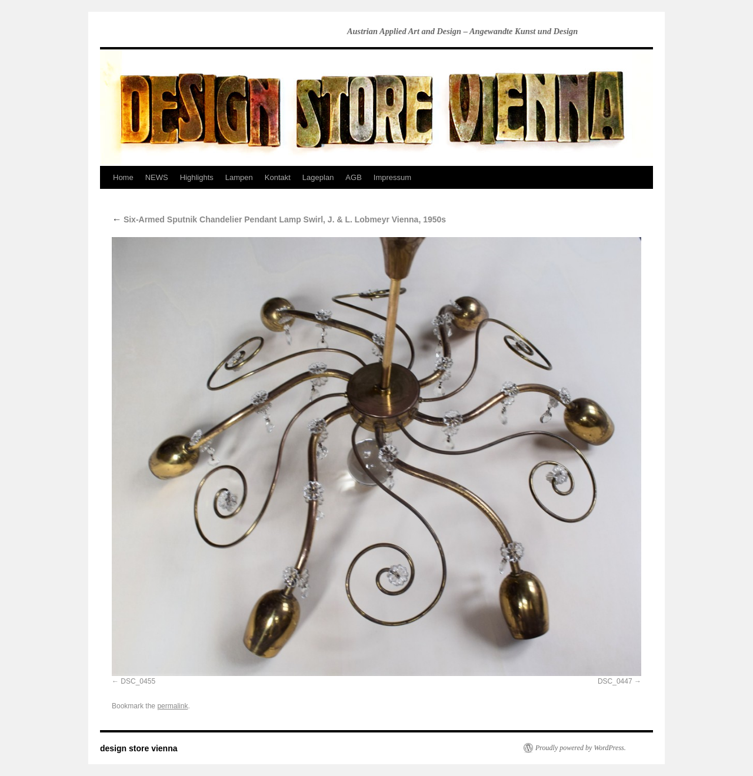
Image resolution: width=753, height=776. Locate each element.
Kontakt (278, 177)
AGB (353, 177)
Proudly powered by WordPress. (580, 748)
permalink (172, 706)
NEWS (156, 177)
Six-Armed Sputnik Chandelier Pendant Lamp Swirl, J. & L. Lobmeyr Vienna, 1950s (279, 219)
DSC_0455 (138, 681)
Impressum (392, 177)
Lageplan (318, 177)
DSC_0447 (615, 681)
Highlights (197, 177)
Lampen (239, 177)
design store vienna (138, 748)
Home (123, 177)
